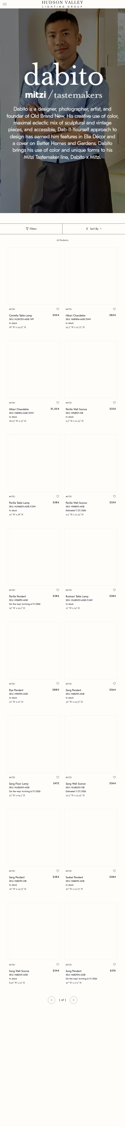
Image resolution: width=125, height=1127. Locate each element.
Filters (33, 228)
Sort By (94, 228)
